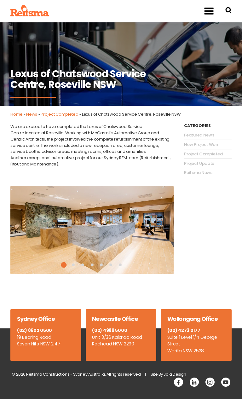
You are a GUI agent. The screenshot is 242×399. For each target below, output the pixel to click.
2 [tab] (73, 264)
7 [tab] (120, 264)
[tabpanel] (92, 230)
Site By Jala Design (168, 374)
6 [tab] (110, 264)
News (31, 114)
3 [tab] (82, 264)
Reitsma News (198, 172)
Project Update (199, 163)
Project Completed (59, 114)
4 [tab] (92, 264)
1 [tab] (64, 265)
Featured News (199, 135)
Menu (206, 11)
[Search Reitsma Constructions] (228, 11)
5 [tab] (101, 264)
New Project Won (201, 144)
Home (16, 114)
